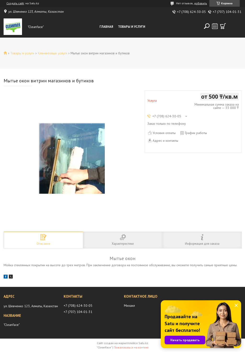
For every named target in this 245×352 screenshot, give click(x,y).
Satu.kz (143, 343)
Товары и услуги (22, 53)
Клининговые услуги (52, 53)
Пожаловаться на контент (131, 347)
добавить (200, 3)
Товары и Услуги (131, 27)
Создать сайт (15, 3)
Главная (106, 27)
